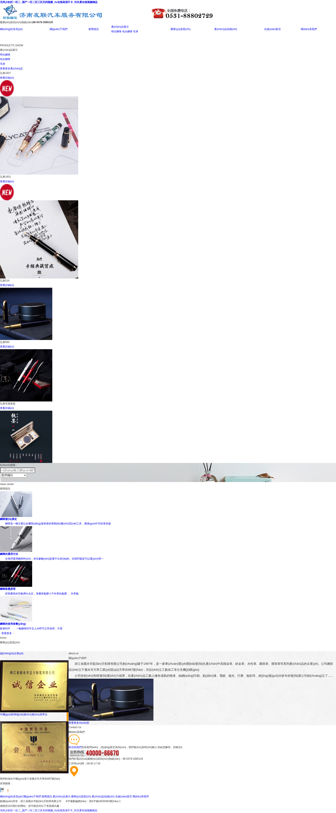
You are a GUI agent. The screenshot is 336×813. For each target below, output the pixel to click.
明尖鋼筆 (116, 31)
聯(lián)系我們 (309, 29)
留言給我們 (75, 747)
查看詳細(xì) (7, 77)
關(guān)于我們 (59, 29)
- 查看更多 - (7, 633)
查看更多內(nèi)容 (79, 722)
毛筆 (135, 31)
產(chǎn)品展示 (120, 26)
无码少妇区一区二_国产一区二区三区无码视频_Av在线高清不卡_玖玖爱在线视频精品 (49, 2)
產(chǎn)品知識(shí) (225, 29)
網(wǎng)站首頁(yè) (11, 29)
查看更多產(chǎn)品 (11, 68)
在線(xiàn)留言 (272, 29)
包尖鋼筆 (127, 31)
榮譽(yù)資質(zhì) (180, 29)
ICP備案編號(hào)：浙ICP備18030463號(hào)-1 (93, 801)
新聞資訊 (93, 29)
